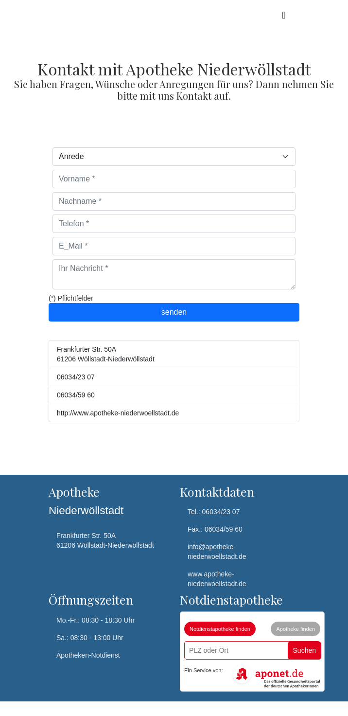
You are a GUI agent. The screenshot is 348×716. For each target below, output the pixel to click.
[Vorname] (174, 179)
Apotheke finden (295, 629)
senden (174, 312)
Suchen (304, 650)
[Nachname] (174, 201)
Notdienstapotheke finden (220, 629)
